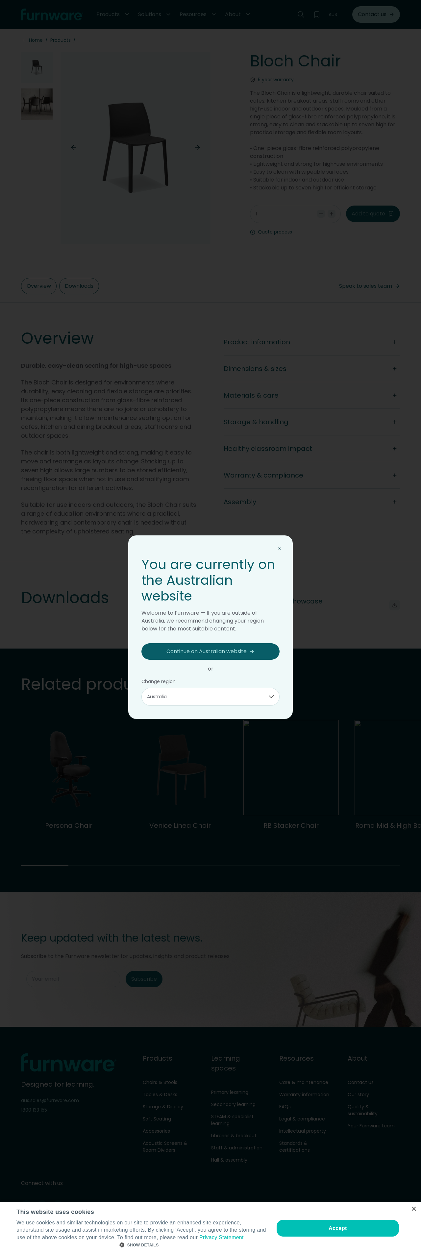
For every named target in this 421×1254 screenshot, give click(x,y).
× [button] (413, 1209)
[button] (141, 1245)
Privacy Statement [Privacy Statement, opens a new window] (221, 1237)
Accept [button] (338, 1228)
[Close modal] (279, 548)
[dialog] (210, 1228)
